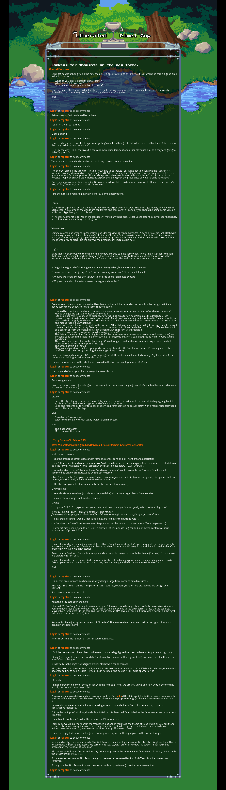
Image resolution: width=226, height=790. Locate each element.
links (119, 696)
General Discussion (59, 69)
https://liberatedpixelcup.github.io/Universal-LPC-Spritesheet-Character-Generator (97, 445)
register (65, 111)
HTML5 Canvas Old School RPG (68, 441)
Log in (53, 111)
